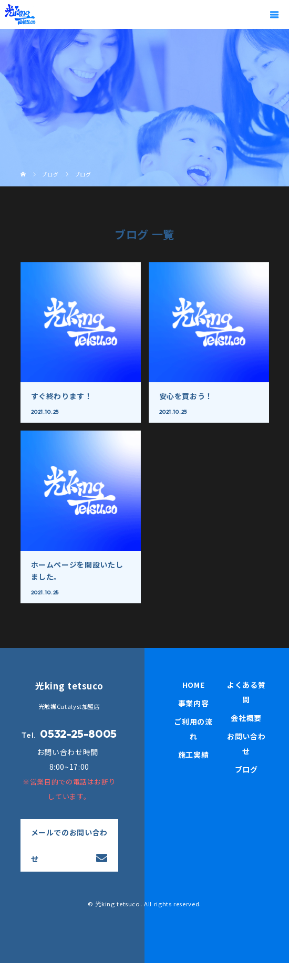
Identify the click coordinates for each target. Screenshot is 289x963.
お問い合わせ (246, 743)
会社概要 (246, 718)
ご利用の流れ (193, 728)
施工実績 (193, 754)
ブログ (246, 769)
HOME (193, 684)
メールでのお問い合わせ (69, 845)
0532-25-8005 (78, 733)
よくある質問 (246, 692)
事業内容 (193, 703)
